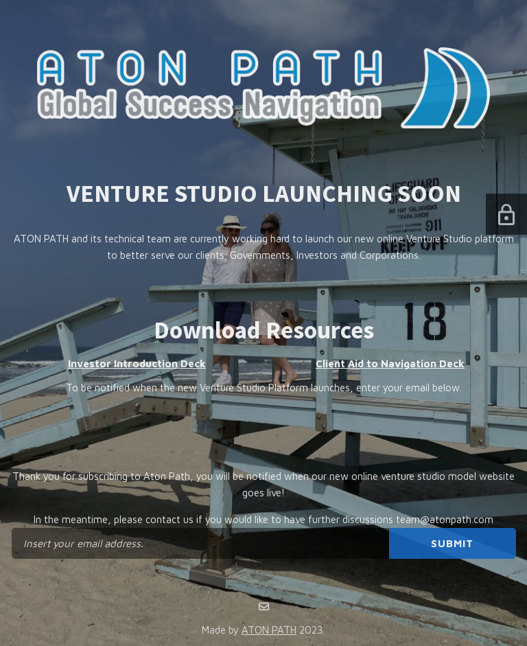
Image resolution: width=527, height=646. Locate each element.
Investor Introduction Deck (137, 363)
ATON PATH (269, 630)
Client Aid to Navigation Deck (390, 363)
